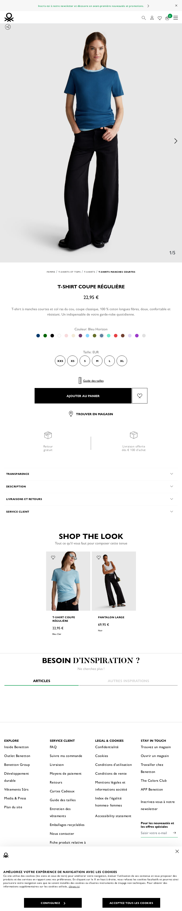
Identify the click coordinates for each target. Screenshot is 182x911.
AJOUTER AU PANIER (83, 396)
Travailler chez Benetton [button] (152, 768)
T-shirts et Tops (69, 271)
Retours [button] (56, 782)
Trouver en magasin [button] (91, 414)
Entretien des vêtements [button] (60, 812)
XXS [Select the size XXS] (60, 361)
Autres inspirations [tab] (128, 680)
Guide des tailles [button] (63, 799)
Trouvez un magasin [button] (156, 746)
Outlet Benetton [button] (17, 755)
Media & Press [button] (15, 798)
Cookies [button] (101, 755)
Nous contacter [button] (62, 833)
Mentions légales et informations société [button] (111, 786)
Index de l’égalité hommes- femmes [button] (108, 801)
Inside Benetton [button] (16, 746)
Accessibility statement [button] (113, 815)
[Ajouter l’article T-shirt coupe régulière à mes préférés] (139, 395)
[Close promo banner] (176, 5)
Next (148, 6)
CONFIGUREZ (53, 903)
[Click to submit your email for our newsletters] (174, 832)
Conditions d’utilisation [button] (113, 764)
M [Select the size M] (97, 361)
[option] (91, 140)
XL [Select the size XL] (122, 361)
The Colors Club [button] (154, 780)
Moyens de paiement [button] (66, 773)
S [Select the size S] (85, 361)
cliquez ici (74, 886)
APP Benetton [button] (152, 789)
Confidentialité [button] (107, 746)
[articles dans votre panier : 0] (167, 17)
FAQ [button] (53, 746)
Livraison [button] (57, 764)
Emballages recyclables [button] (67, 824)
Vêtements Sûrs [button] (16, 789)
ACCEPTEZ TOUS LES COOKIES (131, 903)
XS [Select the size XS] (72, 361)
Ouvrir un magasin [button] (155, 755)
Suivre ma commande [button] (66, 755)
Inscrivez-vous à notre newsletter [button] (158, 805)
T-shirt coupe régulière (63, 618)
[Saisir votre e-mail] (156, 832)
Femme (51, 271)
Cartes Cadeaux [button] (62, 790)
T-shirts (89, 271)
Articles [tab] (41, 680)
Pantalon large (111, 617)
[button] (144, 17)
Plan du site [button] (13, 806)
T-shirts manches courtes (116, 271)
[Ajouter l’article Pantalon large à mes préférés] (98, 557)
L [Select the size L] (109, 361)
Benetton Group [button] (17, 764)
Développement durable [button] (16, 777)
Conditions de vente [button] (111, 773)
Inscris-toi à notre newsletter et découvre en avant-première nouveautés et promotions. (91, 6)
